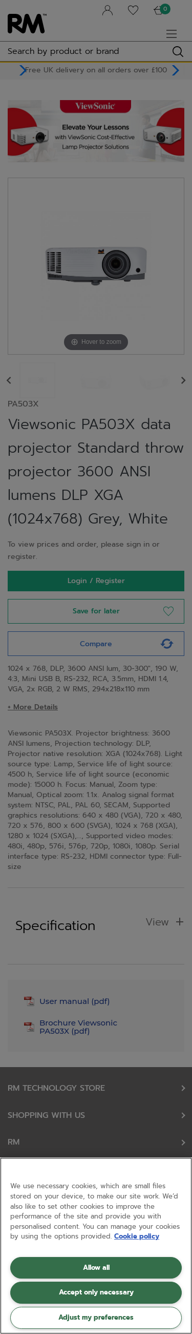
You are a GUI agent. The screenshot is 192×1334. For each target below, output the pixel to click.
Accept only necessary (96, 1292)
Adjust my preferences (96, 1317)
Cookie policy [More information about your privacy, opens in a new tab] (136, 1236)
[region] (96, 1245)
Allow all (96, 1267)
